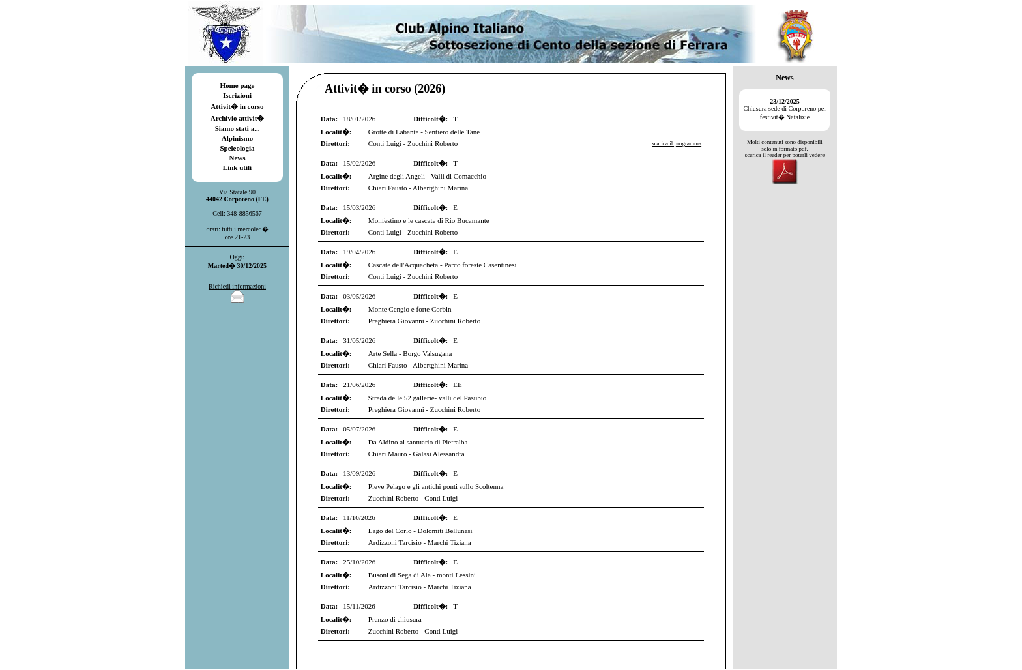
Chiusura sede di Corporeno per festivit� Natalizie (784, 109)
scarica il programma (676, 143)
